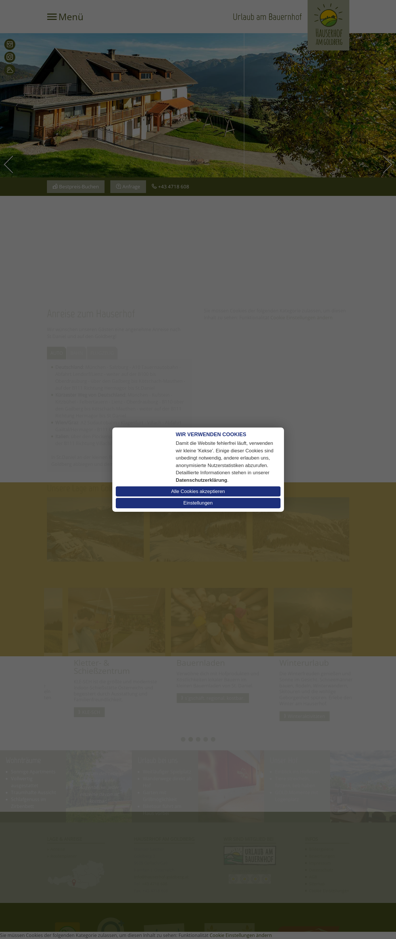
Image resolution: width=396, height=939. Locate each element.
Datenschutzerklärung (201, 480)
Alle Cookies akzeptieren (198, 491)
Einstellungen (198, 503)
